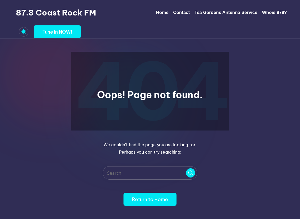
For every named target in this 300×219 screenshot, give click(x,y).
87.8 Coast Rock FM (56, 13)
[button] (57, 31)
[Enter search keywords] (150, 173)
